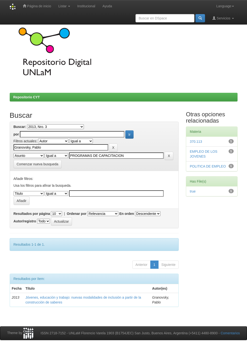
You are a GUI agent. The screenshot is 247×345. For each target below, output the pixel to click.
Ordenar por (77, 214)
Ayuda (107, 6)
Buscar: (20, 127)
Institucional (86, 6)
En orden (126, 214)
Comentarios (230, 333)
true (193, 191)
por (16, 134)
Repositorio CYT (26, 97)
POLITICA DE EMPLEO (208, 166)
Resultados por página (32, 214)
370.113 (196, 141)
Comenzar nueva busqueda (37, 164)
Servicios (223, 18)
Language (225, 6)
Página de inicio (37, 6)
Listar (64, 6)
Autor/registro (25, 221)
